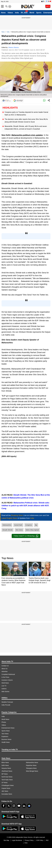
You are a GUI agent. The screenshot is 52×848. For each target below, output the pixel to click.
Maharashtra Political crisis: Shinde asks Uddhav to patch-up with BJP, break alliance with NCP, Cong (25, 505)
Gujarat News (6, 788)
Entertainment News (8, 728)
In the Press (5, 677)
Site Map (6, 840)
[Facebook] (4, 806)
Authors (4, 688)
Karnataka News (7, 794)
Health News (6, 742)
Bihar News (5, 762)
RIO (47, 840)
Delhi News (5, 765)
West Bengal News (32, 771)
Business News (6, 739)
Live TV (4, 686)
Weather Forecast (7, 702)
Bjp (36, 525)
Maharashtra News (32, 762)
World (32, 13)
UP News (4, 782)
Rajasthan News (31, 765)
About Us (4, 668)
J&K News (5, 791)
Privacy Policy (29, 840)
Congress (28, 525)
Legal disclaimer (17, 840)
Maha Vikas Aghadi (32, 530)
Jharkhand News (7, 771)
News (3, 32)
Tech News (5, 733)
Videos (10, 13)
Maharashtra (7, 525)
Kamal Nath (18, 525)
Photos (4, 722)
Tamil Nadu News (7, 779)
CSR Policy (39, 840)
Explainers (5, 736)
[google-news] (29, 806)
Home (3, 13)
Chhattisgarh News (8, 785)
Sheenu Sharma (13, 47)
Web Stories (5, 691)
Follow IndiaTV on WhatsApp (26, 536)
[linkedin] (24, 806)
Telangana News (31, 768)
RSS (26, 843)
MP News (5, 774)
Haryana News (6, 768)
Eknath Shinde (8, 530)
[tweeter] (9, 806)
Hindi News (5, 683)
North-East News (7, 777)
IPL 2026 (24, 13)
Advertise (4, 671)
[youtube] (19, 806)
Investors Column (7, 680)
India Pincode (6, 705)
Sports (38, 13)
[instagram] (14, 806)
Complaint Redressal (8, 674)
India (17, 13)
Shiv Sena (19, 530)
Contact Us (5, 666)
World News (5, 719)
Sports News (6, 731)
